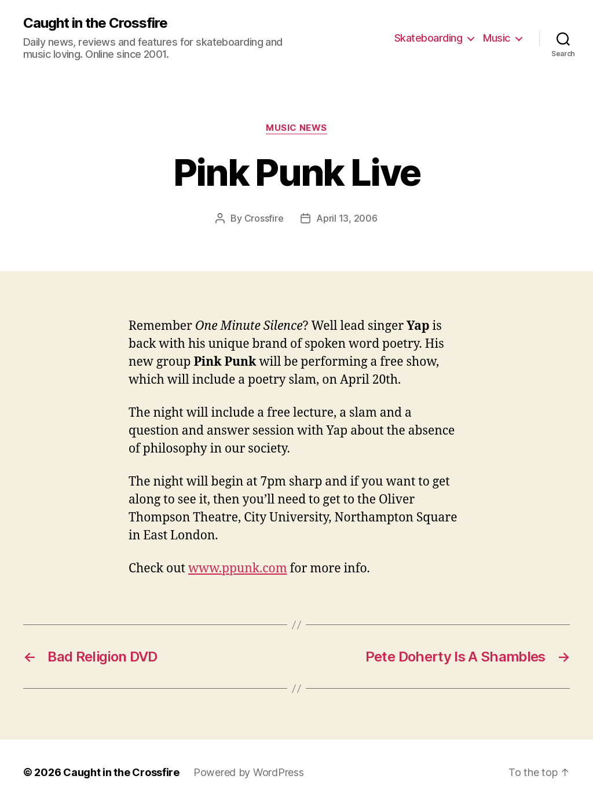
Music (496, 38)
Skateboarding (428, 38)
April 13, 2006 (346, 218)
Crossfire (264, 218)
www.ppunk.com (237, 568)
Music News (296, 128)
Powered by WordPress (248, 772)
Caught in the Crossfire (95, 23)
